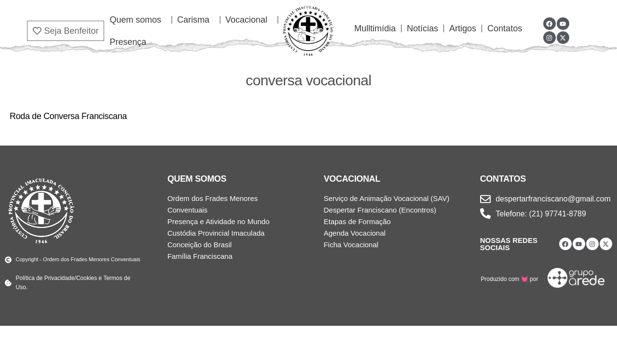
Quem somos (137, 20)
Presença (127, 42)
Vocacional (249, 20)
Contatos (504, 28)
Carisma (196, 20)
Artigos (462, 28)
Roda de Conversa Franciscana (68, 116)
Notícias (422, 28)
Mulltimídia (375, 28)
